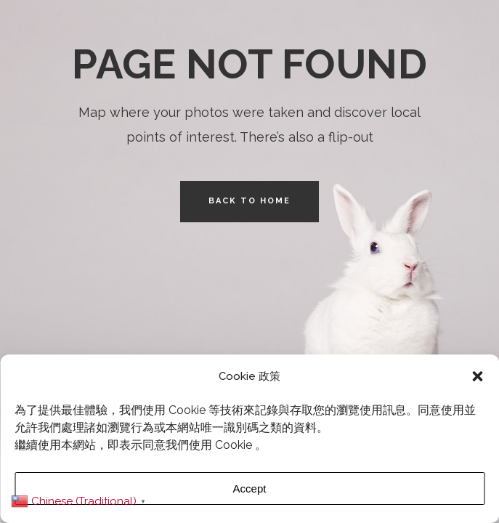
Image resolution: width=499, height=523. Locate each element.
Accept (250, 488)
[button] (477, 376)
